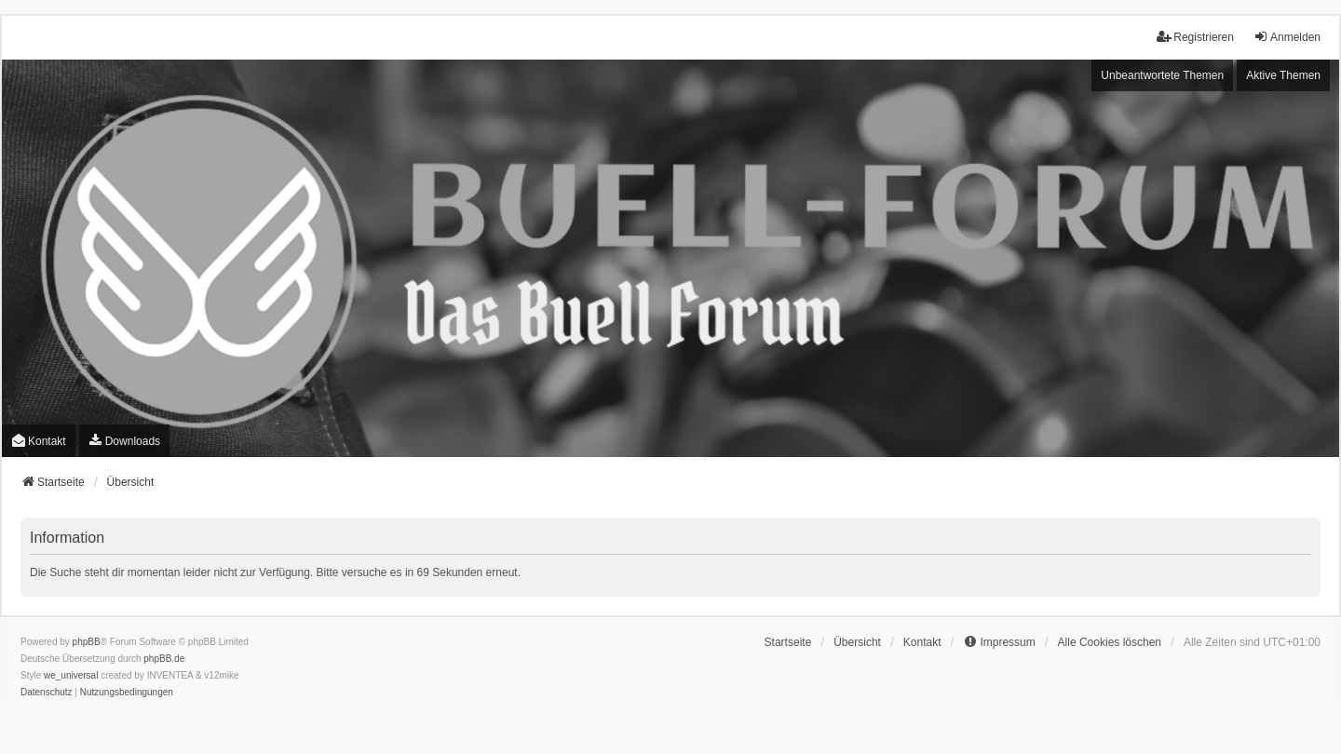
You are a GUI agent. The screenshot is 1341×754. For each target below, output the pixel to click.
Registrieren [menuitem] (1195, 37)
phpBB (87, 642)
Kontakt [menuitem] (38, 441)
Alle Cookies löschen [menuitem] (1109, 642)
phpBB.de (163, 658)
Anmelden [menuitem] (1287, 37)
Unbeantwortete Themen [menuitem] (1162, 75)
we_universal (71, 675)
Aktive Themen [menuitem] (1283, 75)
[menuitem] (124, 440)
